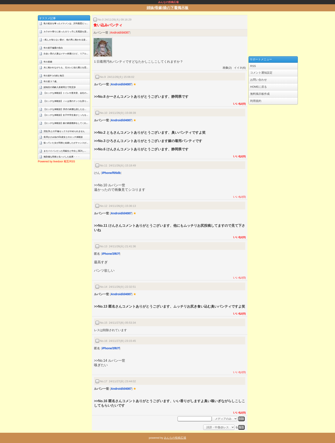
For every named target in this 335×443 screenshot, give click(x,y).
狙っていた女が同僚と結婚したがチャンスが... (66, 143)
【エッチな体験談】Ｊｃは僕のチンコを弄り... (66, 101)
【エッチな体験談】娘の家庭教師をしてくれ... (66, 123)
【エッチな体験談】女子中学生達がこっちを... (66, 115)
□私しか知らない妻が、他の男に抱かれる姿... (65, 40)
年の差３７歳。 (51, 81)
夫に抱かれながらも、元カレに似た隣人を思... (66, 67)
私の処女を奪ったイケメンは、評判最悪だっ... (66, 23)
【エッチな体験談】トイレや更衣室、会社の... (66, 93)
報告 (241, 427)
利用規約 (255, 100)
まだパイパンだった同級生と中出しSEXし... (65, 151)
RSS (253, 66)
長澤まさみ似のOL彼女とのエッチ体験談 (63, 137)
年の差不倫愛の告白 (53, 48)
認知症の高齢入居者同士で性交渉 (60, 87)
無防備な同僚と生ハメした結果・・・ (62, 157)
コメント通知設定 (261, 72)
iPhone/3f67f (111, 253)
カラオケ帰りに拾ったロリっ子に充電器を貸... (66, 31)
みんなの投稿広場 (175, 437)
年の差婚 (48, 62)
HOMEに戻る (258, 86)
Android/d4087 (120, 32)
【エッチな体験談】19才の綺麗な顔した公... (65, 109)
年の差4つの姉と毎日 (54, 75)
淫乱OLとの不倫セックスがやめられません (64, 131)
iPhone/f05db (111, 173)
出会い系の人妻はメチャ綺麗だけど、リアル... (66, 53)
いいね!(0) (239, 103)
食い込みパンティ (107, 25)
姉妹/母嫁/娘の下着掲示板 (167, 8)
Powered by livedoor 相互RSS (56, 161)
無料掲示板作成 (260, 93)
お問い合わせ (258, 79)
